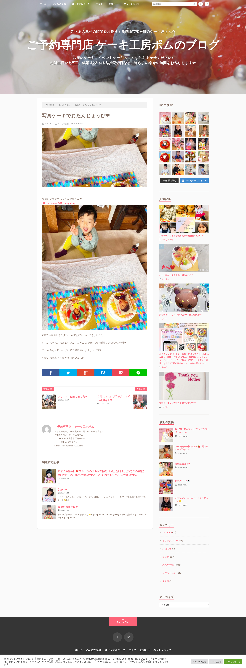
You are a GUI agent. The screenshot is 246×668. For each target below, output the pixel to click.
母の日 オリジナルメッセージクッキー (177, 402)
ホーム (43, 4)
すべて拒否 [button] (216, 661)
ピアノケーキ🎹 (182, 481)
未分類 (165, 407)
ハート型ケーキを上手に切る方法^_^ (176, 275)
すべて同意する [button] (233, 661)
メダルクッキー (170, 573)
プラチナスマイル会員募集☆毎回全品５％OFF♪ (181, 235)
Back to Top (123, 622)
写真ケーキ (78, 124)
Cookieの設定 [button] (199, 661)
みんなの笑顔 (59, 4)
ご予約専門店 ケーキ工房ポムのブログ (123, 44)
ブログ (99, 4)
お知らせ (113, 4)
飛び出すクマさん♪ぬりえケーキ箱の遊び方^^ (180, 314)
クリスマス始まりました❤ (72, 396)
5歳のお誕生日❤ (182, 463)
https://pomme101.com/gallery (58, 202)
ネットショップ (131, 4)
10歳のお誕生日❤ (68, 506)
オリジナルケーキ (81, 4)
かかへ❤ (62, 489)
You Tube (166, 279)
